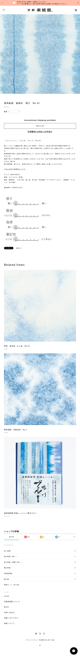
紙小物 (6, 579)
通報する (19, 248)
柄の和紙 (7, 568)
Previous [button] (2, 54)
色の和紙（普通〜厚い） (13, 562)
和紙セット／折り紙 (11, 585)
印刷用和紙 (8, 573)
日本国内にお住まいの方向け (40, 132)
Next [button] (77, 54)
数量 (5, 111)
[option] (40, 54)
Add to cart (40, 126)
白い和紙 (7, 551)
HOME (6, 596)
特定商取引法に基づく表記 (46, 640)
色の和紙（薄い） (10, 556)
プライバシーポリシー (32, 640)
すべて (11, 537)
